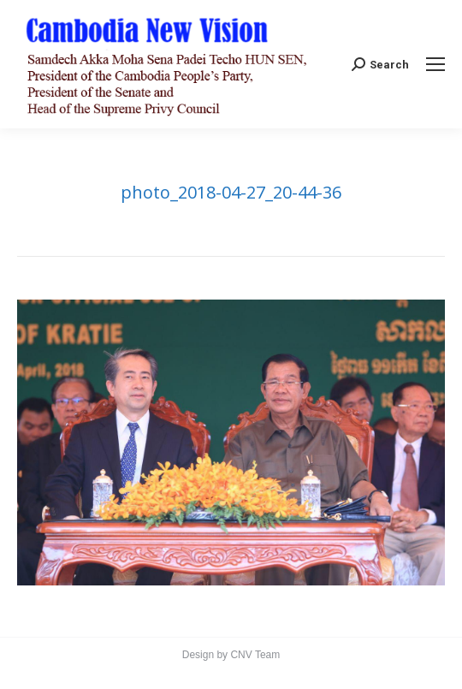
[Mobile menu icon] (435, 64)
